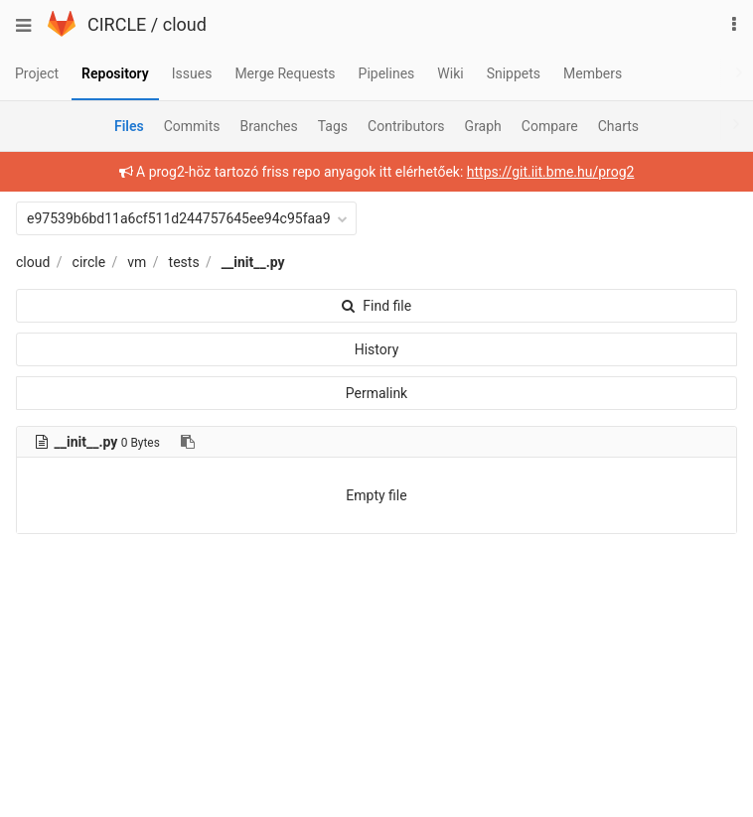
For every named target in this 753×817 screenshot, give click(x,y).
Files (129, 126)
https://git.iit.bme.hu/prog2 (551, 172)
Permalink (376, 393)
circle (89, 262)
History (377, 349)
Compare (550, 126)
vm (136, 262)
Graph (483, 126)
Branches (269, 126)
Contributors (406, 126)
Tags (333, 126)
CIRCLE (116, 24)
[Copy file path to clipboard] (188, 442)
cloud (185, 24)
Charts (618, 126)
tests (184, 262)
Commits (192, 126)
